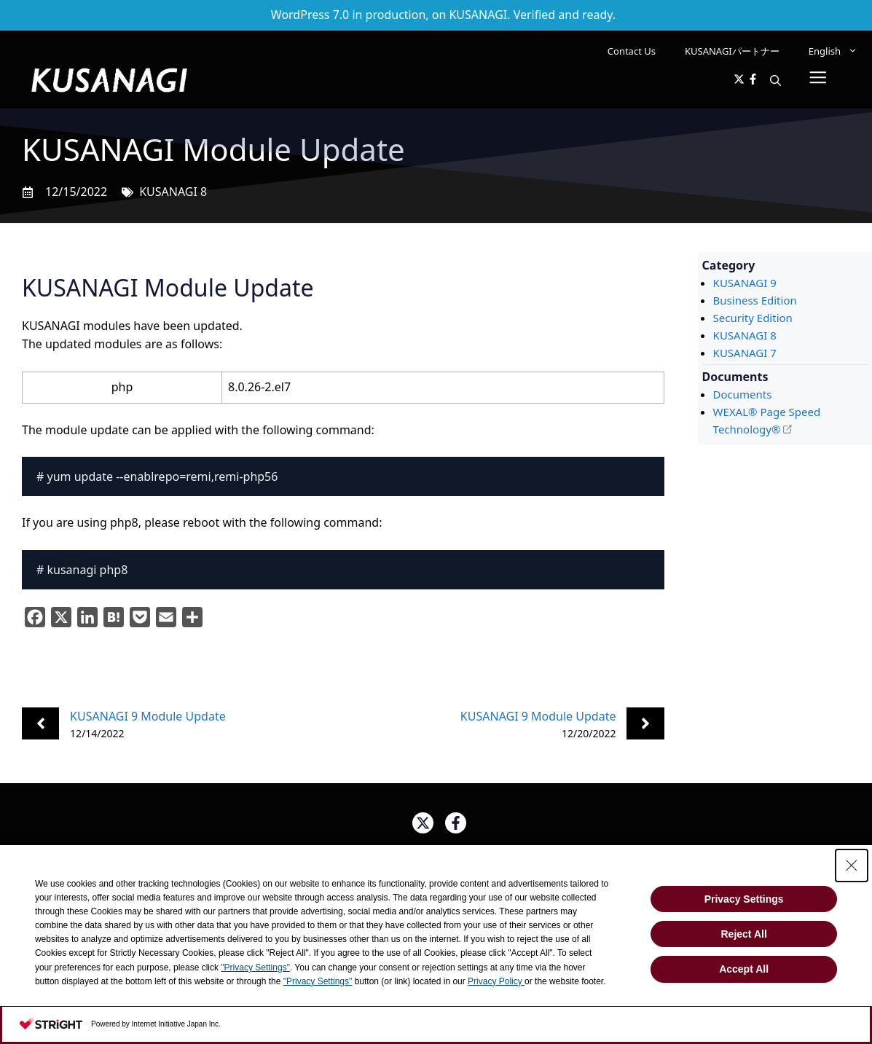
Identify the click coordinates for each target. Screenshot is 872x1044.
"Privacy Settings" (255, 967)
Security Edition (753, 317)
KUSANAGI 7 (745, 352)
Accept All (744, 969)
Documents (742, 394)
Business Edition (755, 300)
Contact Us (632, 51)
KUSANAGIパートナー (732, 51)
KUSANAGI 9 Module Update (148, 716)
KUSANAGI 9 (745, 282)
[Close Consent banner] (852, 865)
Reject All (743, 934)
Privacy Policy (496, 981)
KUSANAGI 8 (173, 192)
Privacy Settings (744, 899)
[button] (775, 80)
